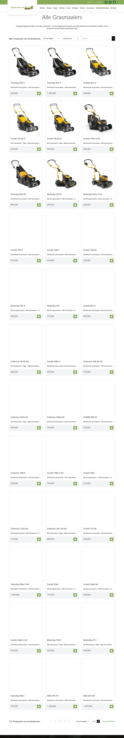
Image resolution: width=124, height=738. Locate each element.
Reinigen (75, 8)
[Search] (113, 38)
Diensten (113, 8)
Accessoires (90, 8)
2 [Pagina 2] (55, 721)
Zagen (55, 8)
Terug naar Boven (109, 721)
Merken (42, 8)
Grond (68, 8)
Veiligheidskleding (102, 8)
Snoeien (62, 8)
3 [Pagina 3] (59, 721)
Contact (99, 2)
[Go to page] (98, 721)
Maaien (49, 8)
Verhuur (90, 2)
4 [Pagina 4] (64, 721)
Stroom (82, 8)
